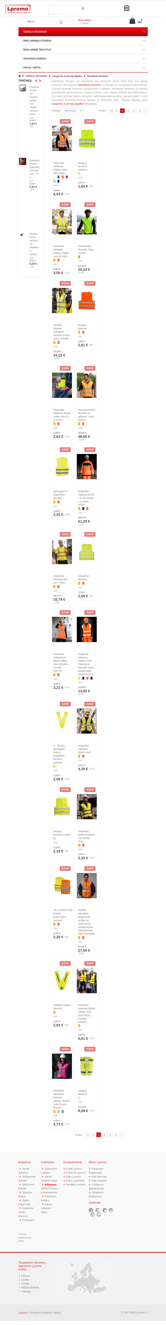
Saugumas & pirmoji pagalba (67, 76)
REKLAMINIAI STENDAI (37, 40)
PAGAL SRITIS (32, 67)
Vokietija (26, 1295)
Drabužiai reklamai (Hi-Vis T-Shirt (60, 579)
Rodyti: (102, 110)
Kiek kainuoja (99, 1176)
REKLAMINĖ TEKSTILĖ (37, 49)
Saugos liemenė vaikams (82, 166)
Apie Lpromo (73, 1176)
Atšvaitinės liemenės (89, 84)
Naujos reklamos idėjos (47, 1208)
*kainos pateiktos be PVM (24, 1241)
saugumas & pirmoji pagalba (67, 103)
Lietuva (25, 1279)
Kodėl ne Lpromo (76, 1172)
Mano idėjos (85, 20)
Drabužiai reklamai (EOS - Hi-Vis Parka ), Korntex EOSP (86, 498)
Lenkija (25, 1287)
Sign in (30, 21)
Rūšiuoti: (56, 110)
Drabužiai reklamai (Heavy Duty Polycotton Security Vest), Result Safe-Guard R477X (86, 664)
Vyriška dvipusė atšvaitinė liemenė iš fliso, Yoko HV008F (62, 332)
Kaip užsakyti (99, 1180)
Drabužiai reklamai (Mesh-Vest (84, 749)
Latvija (25, 1283)
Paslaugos (28, 1223)
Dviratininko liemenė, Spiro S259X (86, 249)
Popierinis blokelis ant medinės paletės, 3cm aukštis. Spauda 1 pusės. (34, 100)
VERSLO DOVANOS (35, 31)
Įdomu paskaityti (75, 1180)
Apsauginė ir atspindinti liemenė (60, 494)
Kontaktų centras (76, 1184)
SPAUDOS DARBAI (34, 58)
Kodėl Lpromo (74, 1168)
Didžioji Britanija (30, 1291)
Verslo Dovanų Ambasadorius (49, 1188)
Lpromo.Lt (23, 1317)
